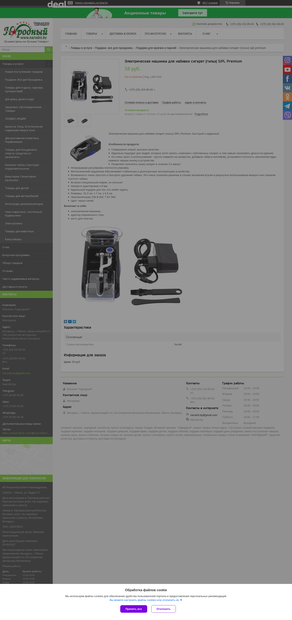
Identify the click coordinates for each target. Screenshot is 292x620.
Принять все (134, 608)
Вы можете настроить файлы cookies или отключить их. (145, 600)
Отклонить (164, 608)
